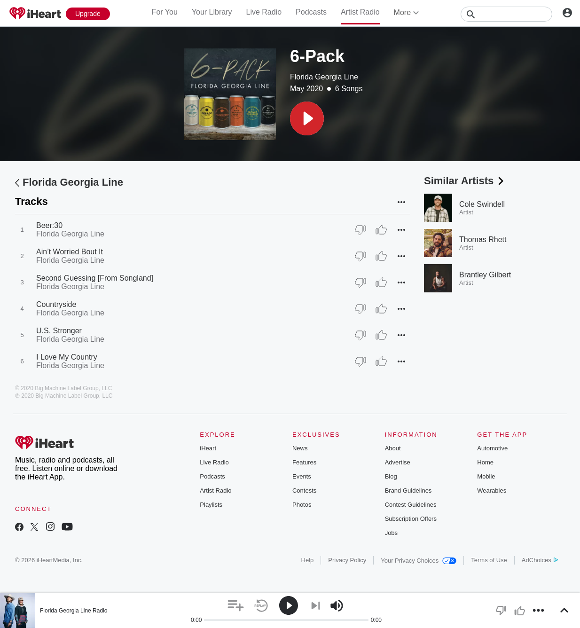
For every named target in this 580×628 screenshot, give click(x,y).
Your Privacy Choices (418, 560)
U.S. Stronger (59, 331)
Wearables (491, 490)
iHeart (208, 448)
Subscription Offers (411, 518)
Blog (391, 476)
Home (485, 462)
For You (165, 12)
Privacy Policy (347, 560)
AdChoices (540, 560)
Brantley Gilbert (485, 275)
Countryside (56, 304)
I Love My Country (66, 357)
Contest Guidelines (411, 504)
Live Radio (264, 12)
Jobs (391, 532)
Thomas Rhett (482, 239)
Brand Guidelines (408, 490)
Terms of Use (489, 560)
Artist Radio (360, 12)
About (393, 448)
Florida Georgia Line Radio (73, 610)
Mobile (486, 476)
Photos (301, 504)
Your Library (212, 12)
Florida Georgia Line (324, 77)
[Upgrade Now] (88, 14)
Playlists (211, 504)
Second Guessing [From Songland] (94, 278)
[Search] (506, 14)
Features (304, 462)
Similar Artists (465, 181)
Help (307, 560)
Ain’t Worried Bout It (69, 252)
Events (301, 476)
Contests (304, 490)
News (300, 448)
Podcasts (311, 12)
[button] (307, 118)
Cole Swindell (482, 204)
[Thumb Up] (381, 230)
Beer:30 (49, 225)
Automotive (492, 448)
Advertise (397, 462)
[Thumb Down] (360, 230)
